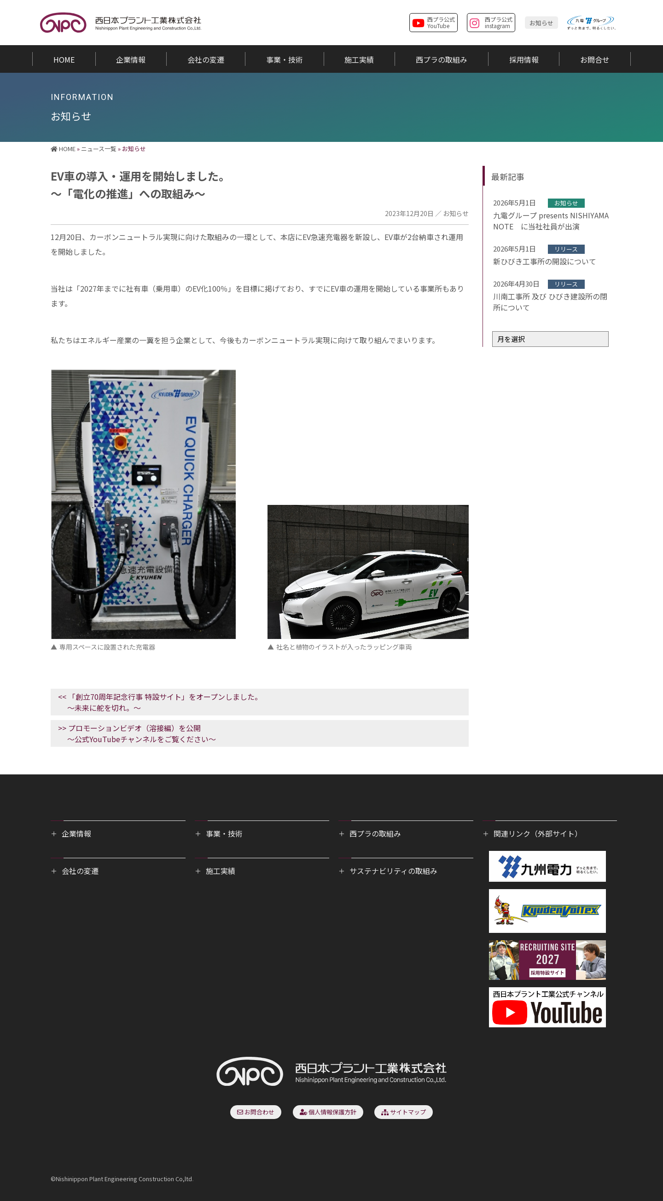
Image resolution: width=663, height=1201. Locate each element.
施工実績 (220, 870)
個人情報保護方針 (328, 1111)
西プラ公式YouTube (433, 22)
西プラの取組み (375, 833)
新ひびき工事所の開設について (544, 261)
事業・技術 (224, 833)
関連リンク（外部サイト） (538, 833)
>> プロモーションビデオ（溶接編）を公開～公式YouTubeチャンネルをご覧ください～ (137, 733)
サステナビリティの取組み (393, 870)
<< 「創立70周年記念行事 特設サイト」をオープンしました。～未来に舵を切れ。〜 (160, 702)
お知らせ (541, 22)
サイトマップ (403, 1111)
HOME (63, 148)
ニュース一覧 (98, 148)
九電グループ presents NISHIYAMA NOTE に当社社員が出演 (551, 221)
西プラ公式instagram (491, 22)
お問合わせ (255, 1111)
